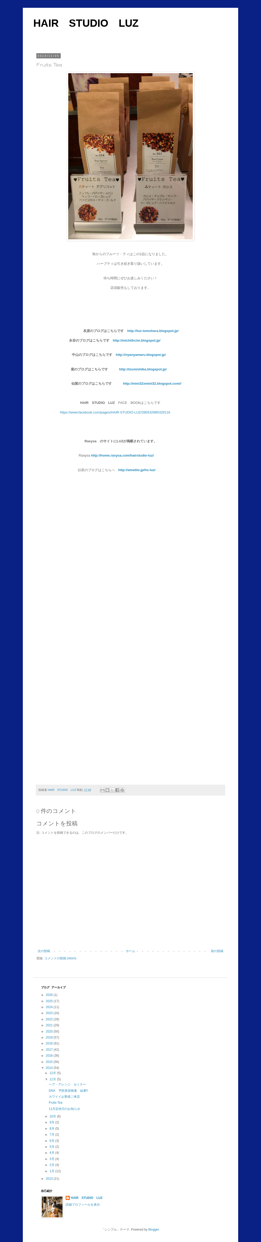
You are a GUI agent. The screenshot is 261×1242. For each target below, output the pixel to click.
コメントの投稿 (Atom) (60, 958)
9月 (52, 1122)
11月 (53, 1079)
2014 (50, 1068)
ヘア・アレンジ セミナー (67, 1084)
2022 (50, 1019)
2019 (50, 1037)
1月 (52, 1171)
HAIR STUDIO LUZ (86, 23)
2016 (50, 1055)
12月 (53, 1073)
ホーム (130, 951)
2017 (50, 1049)
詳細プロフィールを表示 (83, 1204)
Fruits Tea (55, 1102)
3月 (52, 1159)
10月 (53, 1116)
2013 (50, 1178)
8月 (52, 1128)
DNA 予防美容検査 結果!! (68, 1090)
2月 (52, 1165)
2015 (50, 1062)
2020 (50, 1031)
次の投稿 (44, 951)
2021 (50, 1025)
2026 (50, 995)
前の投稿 (217, 951)
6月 (52, 1141)
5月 (52, 1147)
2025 (50, 1001)
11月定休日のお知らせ (64, 1109)
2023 (50, 1013)
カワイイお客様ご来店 (64, 1096)
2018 (50, 1043)
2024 (50, 1007)
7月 (52, 1134)
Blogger (153, 1229)
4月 (52, 1153)
